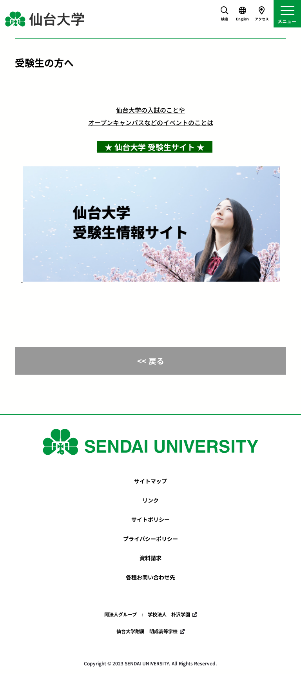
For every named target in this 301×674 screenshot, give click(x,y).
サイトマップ (150, 481)
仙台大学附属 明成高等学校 (147, 631)
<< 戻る (150, 360)
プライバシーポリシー (150, 539)
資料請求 (150, 558)
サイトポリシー (150, 519)
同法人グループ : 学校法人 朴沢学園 (147, 614)
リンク (150, 500)
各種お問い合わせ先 (150, 577)
